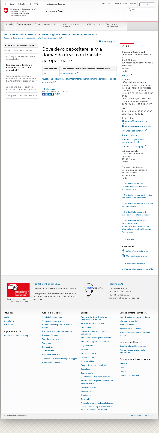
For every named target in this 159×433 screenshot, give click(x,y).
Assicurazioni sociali (89, 353)
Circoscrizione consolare (134, 263)
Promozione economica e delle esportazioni (132, 351)
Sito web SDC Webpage (134, 146)
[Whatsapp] (55, 94)
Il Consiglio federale (17, 4)
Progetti (123, 371)
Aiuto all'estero (48, 351)
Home (6, 35)
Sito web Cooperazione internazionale (133, 140)
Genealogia (85, 369)
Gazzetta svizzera (88, 391)
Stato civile (85, 399)
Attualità (9, 26)
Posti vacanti (9, 325)
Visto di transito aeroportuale (83, 35)
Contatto (125, 46)
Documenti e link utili (51, 355)
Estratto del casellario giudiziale (94, 365)
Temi (122, 367)
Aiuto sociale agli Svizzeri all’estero (95, 342)
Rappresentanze (24, 26)
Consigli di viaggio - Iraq (52, 317)
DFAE (35, 4)
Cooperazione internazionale (115, 26)
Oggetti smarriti (87, 357)
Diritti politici (86, 327)
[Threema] (52, 94)
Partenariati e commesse (129, 375)
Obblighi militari (87, 361)
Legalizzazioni (87, 346)
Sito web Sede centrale (134, 130)
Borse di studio (87, 373)
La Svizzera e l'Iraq (94, 26)
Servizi (56, 26)
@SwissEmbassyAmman (137, 251)
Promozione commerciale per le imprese (97, 403)
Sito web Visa (130, 135)
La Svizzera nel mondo (56, 4)
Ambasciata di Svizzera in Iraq (16, 336)
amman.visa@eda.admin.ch (138, 126)
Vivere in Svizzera (127, 325)
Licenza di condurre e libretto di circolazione (94, 332)
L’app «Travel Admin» (51, 363)
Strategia (123, 364)
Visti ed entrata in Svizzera (72, 26)
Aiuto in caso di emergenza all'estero (96, 338)
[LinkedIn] (49, 94)
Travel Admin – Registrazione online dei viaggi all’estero (97, 382)
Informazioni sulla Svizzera (130, 329)
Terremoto (46, 343)
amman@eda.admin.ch (136, 121)
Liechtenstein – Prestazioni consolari (95, 377)
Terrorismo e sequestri (51, 339)
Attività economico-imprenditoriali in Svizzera (135, 334)
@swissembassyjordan (136, 256)
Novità (6, 317)
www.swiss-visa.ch (69, 73)
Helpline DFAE (115, 283)
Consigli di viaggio (42, 26)
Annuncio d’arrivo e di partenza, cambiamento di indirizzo (94, 318)
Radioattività (47, 347)
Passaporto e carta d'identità (92, 324)
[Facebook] (43, 94)
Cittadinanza (86, 395)
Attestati (84, 350)
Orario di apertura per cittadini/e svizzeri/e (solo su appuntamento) (134, 186)
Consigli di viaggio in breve (53, 321)
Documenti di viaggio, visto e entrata (57, 331)
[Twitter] (46, 94)
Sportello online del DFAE (46, 283)
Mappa (127, 75)
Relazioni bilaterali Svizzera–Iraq (133, 346)
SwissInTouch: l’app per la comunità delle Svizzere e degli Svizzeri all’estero (97, 408)
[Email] (58, 94)
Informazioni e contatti (129, 321)
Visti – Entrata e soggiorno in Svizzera (52, 35)
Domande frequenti (50, 335)
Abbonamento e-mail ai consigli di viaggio (59, 359)
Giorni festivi (130, 239)
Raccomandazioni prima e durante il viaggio (57, 326)
